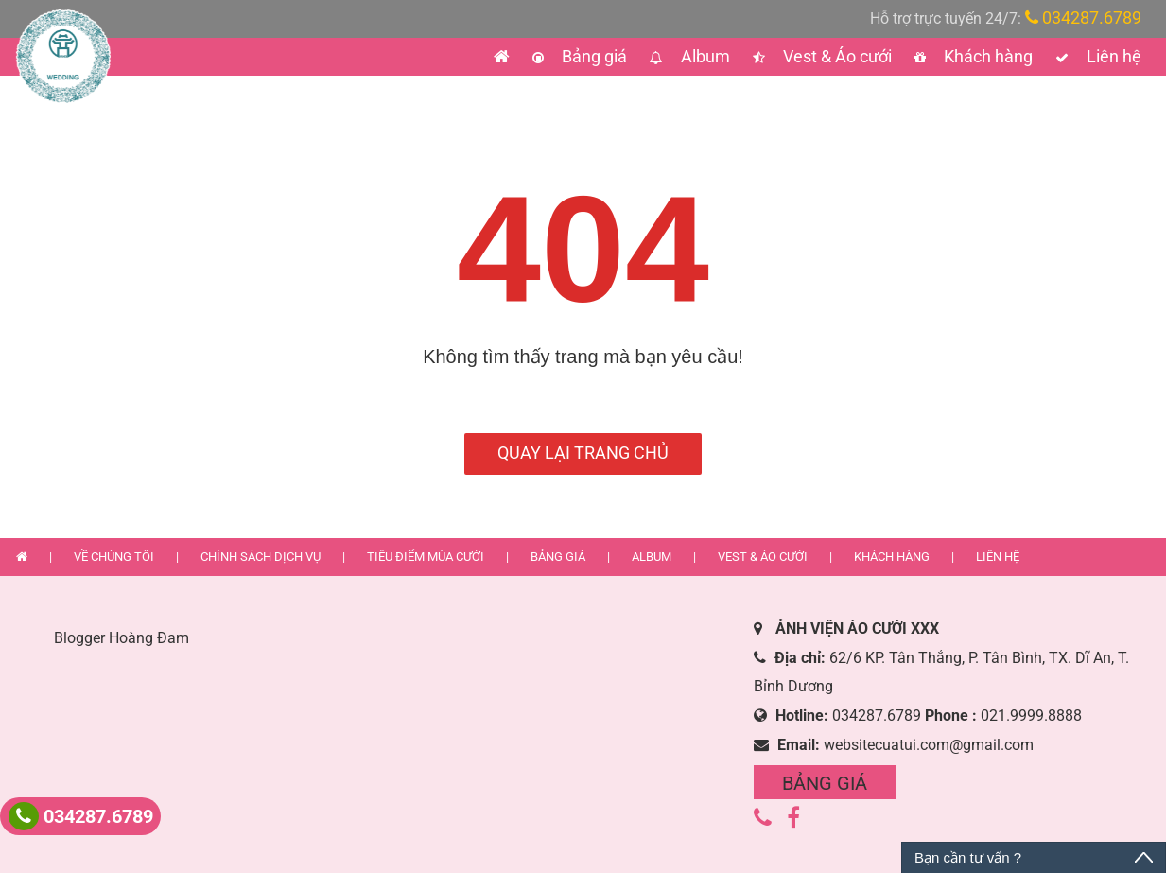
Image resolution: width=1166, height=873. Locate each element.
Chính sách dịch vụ (261, 557)
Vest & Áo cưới (835, 56)
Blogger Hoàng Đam (121, 638)
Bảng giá (592, 56)
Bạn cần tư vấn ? (967, 857)
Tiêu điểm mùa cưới (427, 557)
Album (703, 56)
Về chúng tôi (115, 557)
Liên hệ (1112, 56)
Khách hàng (986, 56)
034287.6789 (1083, 17)
